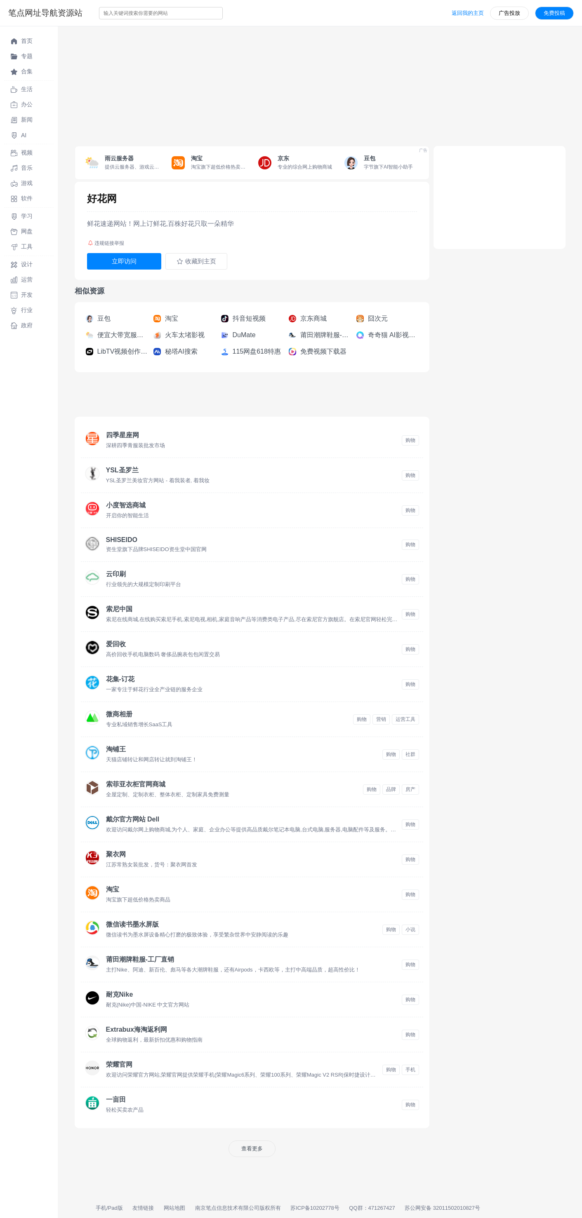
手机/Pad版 (109, 1208)
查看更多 (252, 1148)
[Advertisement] (305, 84)
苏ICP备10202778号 (314, 1208)
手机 (410, 1069)
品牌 (391, 789)
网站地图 (174, 1208)
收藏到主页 (196, 261)
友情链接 (143, 1208)
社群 (410, 754)
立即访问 (124, 261)
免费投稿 (554, 13)
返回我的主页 (468, 13)
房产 (410, 789)
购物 (410, 440)
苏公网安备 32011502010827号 (442, 1208)
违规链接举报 (106, 243)
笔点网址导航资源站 (45, 12)
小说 (410, 929)
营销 (381, 719)
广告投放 (509, 13)
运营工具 (405, 719)
